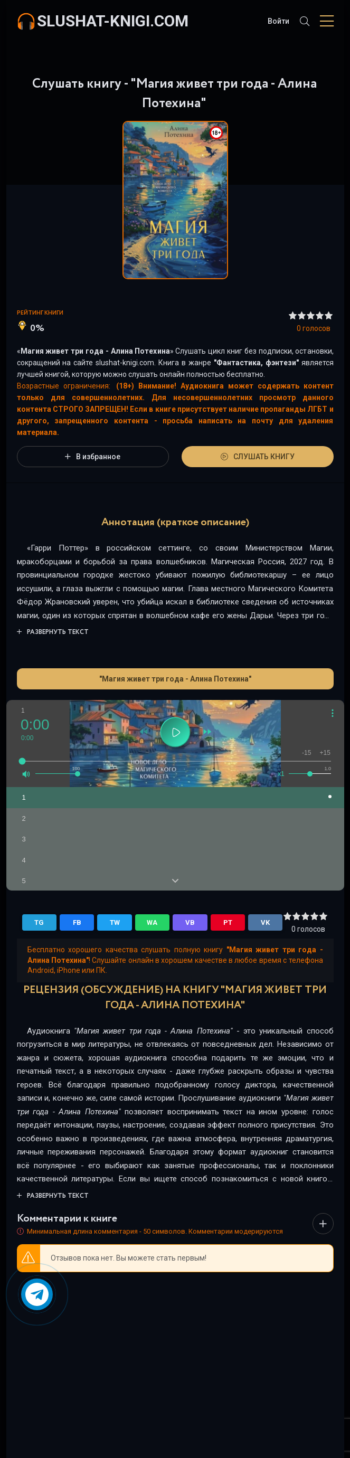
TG (39, 922)
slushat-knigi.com (112, 21)
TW (115, 922)
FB (77, 922)
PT (227, 922)
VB (190, 922)
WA (152, 922)
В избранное (92, 456)
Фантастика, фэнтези (256, 362)
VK (265, 922)
